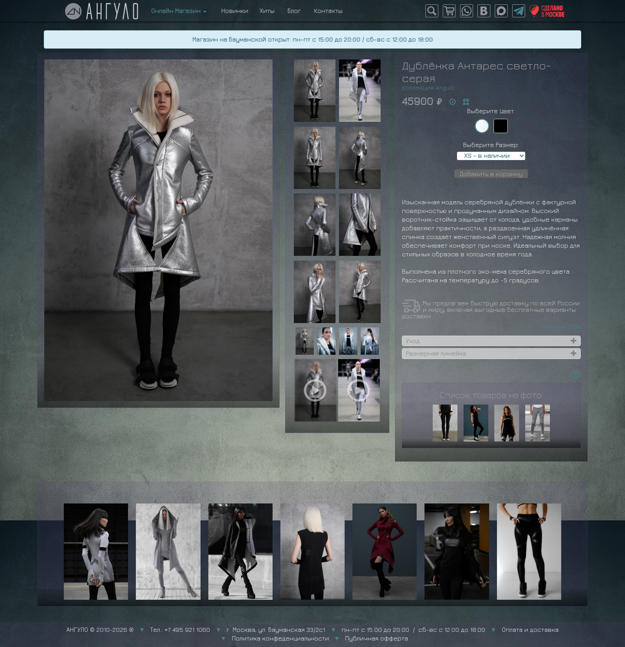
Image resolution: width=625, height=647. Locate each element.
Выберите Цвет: (491, 110)
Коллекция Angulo (428, 87)
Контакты (328, 10)
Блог (294, 10)
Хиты (267, 10)
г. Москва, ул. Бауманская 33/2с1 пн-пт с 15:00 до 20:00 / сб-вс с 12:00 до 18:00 (356, 629)
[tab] (491, 341)
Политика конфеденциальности (280, 638)
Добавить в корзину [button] (491, 173)
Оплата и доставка (530, 629)
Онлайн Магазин (179, 10)
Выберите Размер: (491, 144)
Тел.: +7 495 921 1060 (180, 629)
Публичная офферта (376, 638)
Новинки (233, 10)
